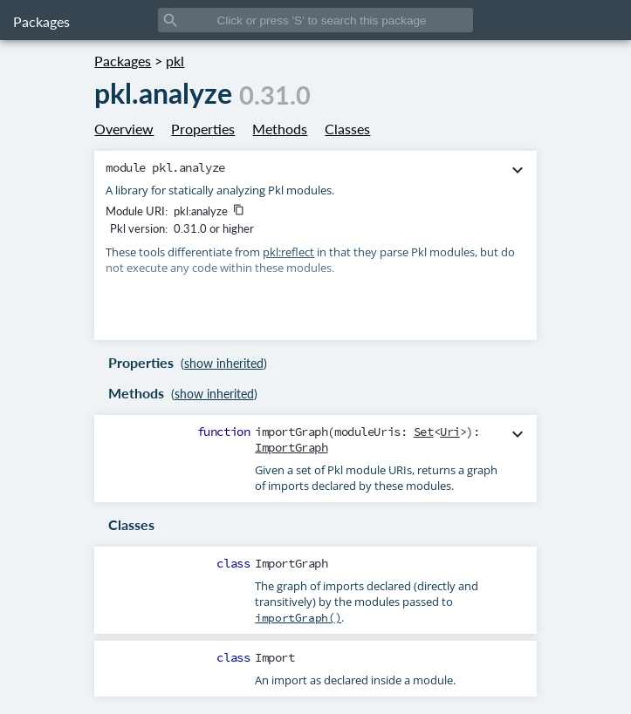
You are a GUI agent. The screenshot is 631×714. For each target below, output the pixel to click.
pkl (175, 60)
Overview (124, 128)
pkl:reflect (288, 252)
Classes (347, 128)
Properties (203, 128)
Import (274, 657)
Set (424, 431)
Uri (450, 431)
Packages (41, 21)
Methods (279, 128)
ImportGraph (291, 447)
